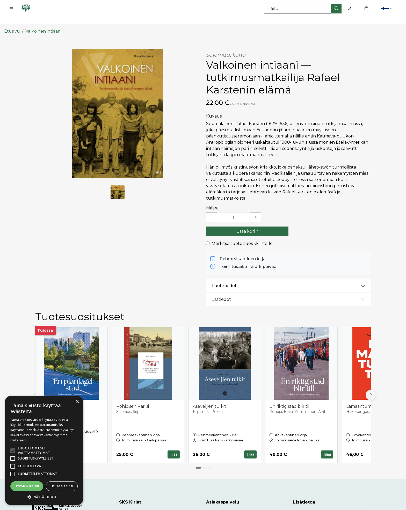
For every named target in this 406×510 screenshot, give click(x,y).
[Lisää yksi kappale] (255, 208)
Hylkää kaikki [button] (61, 486)
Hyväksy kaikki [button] (27, 486)
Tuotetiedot (224, 276)
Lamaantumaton (363, 396)
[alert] (44, 450)
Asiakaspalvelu (221, 504)
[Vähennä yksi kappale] (211, 208)
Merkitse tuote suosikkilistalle (242, 233)
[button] (387, 8)
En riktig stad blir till (290, 396)
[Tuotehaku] (303, 8)
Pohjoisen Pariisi (132, 396)
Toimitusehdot (308, 504)
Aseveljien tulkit (209, 396)
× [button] (77, 402)
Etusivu (12, 21)
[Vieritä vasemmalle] (35, 385)
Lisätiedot (221, 289)
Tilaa (174, 444)
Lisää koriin (247, 221)
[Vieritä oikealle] (371, 385)
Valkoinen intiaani (43, 21)
